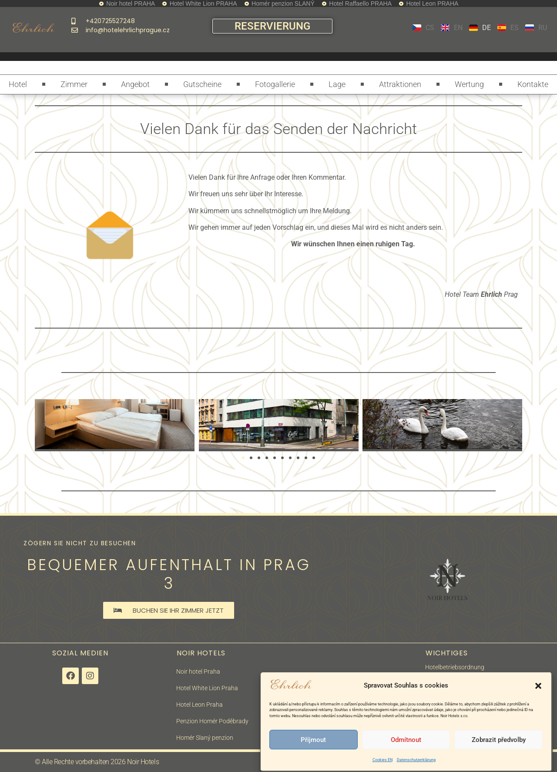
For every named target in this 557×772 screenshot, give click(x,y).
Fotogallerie (275, 84)
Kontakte (532, 84)
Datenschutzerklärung (416, 760)
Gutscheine (202, 84)
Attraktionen (400, 84)
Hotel (18, 84)
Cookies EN (382, 760)
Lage (337, 84)
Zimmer (73, 84)
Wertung (469, 84)
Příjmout (313, 740)
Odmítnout (406, 740)
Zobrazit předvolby (499, 740)
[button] (538, 685)
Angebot (135, 84)
